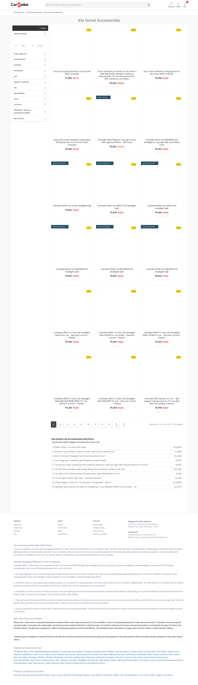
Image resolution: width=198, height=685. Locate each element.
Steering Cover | (48, 660)
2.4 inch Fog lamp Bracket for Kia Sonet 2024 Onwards (72, 72)
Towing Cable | (150, 651)
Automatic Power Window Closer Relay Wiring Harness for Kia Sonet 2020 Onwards (71, 142)
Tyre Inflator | (162, 651)
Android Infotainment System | (171, 660)
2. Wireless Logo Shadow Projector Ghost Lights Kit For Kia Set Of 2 (83, 451)
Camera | (153, 660)
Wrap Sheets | (82, 654)
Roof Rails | (104, 654)
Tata (16, 99)
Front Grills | (94, 654)
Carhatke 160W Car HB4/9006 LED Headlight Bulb (117, 270)
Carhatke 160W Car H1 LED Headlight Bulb (72, 205)
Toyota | (54, 675)
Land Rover (168, 675)
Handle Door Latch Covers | (33, 654)
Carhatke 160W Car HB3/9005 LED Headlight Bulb (72, 270)
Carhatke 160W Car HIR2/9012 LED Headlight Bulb (162, 270)
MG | (20, 675)
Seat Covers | (36, 660)
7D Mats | (50, 657)
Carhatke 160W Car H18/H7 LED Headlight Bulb (116, 206)
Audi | (93, 675)
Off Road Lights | (132, 660)
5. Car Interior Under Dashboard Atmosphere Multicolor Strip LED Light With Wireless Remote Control (100, 464)
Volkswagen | (77, 675)
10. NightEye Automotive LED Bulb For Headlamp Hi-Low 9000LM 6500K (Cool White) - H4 (94, 486)
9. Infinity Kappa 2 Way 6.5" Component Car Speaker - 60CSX (81, 482)
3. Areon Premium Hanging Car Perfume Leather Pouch (78, 456)
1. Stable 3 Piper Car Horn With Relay (69, 447)
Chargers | (88, 651)
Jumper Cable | (137, 651)
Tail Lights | (144, 660)
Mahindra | (108, 675)
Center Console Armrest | (163, 654)
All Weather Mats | (21, 651)
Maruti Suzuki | (37, 675)
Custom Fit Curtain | (123, 657)
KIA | (16, 675)
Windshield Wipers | (43, 651)
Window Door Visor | (117, 654)
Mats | (177, 654)
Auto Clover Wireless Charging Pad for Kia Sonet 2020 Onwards (162, 72)
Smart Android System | (55, 663)
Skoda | (116, 675)
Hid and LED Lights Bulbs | (99, 660)
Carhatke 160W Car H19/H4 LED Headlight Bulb (161, 206)
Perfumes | (91, 657)
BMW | (152, 675)
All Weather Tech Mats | (64, 657)
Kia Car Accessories (34, 12)
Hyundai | (26, 675)
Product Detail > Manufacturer (23, 111)
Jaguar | (159, 675)
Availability (20, 54)
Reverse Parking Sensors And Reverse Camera (85, 663)
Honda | (47, 675)
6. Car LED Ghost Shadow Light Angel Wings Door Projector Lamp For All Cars (88, 469)
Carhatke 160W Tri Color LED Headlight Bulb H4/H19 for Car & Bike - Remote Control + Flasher (117, 335)
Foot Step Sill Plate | (22, 660)
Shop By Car (19, 12)
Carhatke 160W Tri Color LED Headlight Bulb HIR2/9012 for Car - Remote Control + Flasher (117, 401)
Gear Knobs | (138, 657)
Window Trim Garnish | (66, 654)
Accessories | (65, 651)
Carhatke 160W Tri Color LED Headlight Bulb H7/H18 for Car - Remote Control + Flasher (162, 335)
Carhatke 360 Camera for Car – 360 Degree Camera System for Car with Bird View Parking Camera (161, 401)
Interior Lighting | (117, 660)
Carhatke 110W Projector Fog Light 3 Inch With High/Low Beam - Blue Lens (117, 141)
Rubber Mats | (80, 657)
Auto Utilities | (77, 651)
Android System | (21, 663)
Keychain (19, 118)
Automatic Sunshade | (105, 657)
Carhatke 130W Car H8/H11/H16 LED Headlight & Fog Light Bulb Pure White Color (162, 142)
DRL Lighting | (62, 660)
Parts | (32, 651)
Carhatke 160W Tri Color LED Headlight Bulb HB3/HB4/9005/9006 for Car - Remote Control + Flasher (72, 401)
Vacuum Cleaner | (122, 651)
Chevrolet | (67, 675)
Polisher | (111, 651)
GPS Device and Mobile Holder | (140, 654)
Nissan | (87, 675)
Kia (15, 76)
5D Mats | (42, 657)
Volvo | (147, 675)
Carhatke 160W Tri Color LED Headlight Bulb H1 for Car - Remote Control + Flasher (72, 335)
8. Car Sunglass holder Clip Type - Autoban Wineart (77, 478)
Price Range (20, 34)
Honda (17, 65)
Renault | (100, 675)
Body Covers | (174, 651)
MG (15, 88)
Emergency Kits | (100, 651)
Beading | (18, 654)
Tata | (60, 675)
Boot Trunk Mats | (21, 657)
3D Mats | (56, 651)
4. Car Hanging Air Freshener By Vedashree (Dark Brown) (79, 460)
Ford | (141, 675)
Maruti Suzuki (21, 82)
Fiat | (122, 675)
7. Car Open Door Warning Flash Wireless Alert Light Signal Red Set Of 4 (86, 473)
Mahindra (19, 93)
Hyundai (18, 70)
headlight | (82, 660)
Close (43, 28)
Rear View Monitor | (36, 663)
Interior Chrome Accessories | (156, 657)
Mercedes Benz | (131, 675)
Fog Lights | (73, 660)
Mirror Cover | (51, 654)
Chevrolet (19, 59)
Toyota (18, 104)
